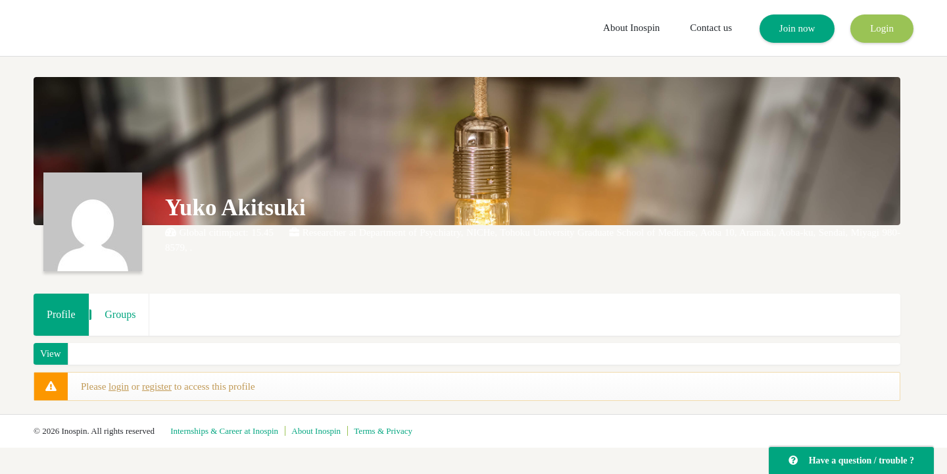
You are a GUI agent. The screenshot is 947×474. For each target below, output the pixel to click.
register (157, 386)
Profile (61, 314)
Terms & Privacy (383, 431)
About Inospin (631, 27)
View (50, 353)
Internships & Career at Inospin (224, 431)
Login (882, 28)
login (119, 386)
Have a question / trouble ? (851, 460)
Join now (797, 28)
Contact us (711, 27)
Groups (120, 314)
